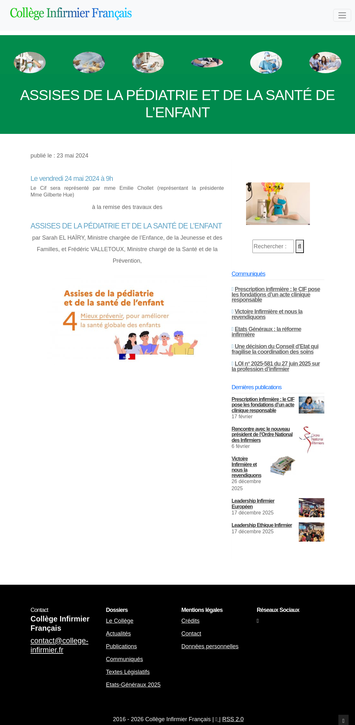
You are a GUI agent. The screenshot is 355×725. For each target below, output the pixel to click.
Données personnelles (210, 646)
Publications (121, 646)
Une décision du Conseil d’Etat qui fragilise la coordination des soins (275, 349)
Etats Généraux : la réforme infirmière (266, 332)
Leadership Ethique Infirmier (262, 525)
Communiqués (248, 274)
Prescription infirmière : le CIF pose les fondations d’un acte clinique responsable (276, 294)
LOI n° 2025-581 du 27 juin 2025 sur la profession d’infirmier (276, 366)
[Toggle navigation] (342, 15)
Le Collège (120, 621)
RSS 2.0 (233, 719)
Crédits (190, 621)
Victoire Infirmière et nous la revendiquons (267, 314)
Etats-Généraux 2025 (133, 685)
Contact (191, 633)
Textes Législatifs (128, 672)
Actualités (118, 633)
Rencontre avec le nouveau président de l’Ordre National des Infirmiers (262, 434)
